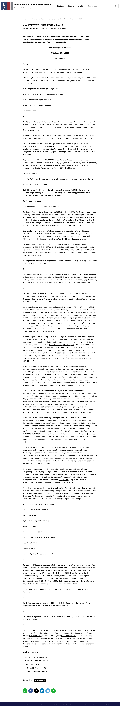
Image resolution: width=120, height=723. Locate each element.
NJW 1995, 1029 (77, 365)
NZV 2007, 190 (90, 365)
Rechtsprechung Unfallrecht (50, 19)
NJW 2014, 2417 (35, 652)
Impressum (14, 720)
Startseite (60, 6)
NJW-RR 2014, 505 (69, 652)
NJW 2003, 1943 (56, 658)
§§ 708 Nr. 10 (78, 633)
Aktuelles (70, 6)
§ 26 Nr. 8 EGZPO (41, 266)
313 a (95, 264)
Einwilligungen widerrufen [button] (109, 720)
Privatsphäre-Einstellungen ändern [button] (62, 720)
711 (85, 633)
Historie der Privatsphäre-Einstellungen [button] (87, 720)
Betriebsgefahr (40, 697)
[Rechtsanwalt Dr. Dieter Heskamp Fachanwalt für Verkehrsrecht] (26, 6)
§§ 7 (74, 313)
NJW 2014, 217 (28, 368)
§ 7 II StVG (64, 321)
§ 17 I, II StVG (73, 327)
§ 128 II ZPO (37, 250)
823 (87, 313)
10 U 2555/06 (48, 354)
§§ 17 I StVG (75, 330)
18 (78, 313)
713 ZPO (90, 633)
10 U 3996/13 (60, 59)
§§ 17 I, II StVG (41, 346)
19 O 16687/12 (40, 73)
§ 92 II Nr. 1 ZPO (56, 619)
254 (82, 330)
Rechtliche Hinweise (43, 720)
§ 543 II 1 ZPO (90, 647)
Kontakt (80, 6)
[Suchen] (99, 6)
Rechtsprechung (35, 19)
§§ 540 (88, 264)
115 (95, 313)
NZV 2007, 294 (69, 352)
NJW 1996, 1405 (56, 352)
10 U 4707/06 (76, 354)
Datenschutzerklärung (27, 720)
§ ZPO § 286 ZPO (48, 365)
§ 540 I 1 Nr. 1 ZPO (86, 139)
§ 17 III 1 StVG (80, 324)
